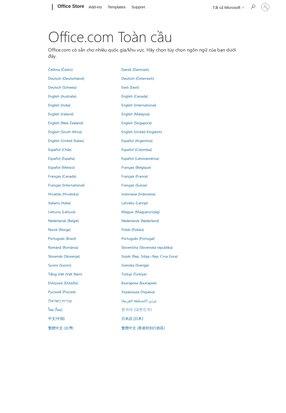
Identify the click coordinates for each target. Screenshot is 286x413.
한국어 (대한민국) (136, 309)
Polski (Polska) (132, 229)
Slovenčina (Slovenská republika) (147, 247)
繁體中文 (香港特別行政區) (143, 327)
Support (138, 7)
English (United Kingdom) (141, 131)
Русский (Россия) (62, 291)
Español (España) (61, 158)
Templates (117, 7)
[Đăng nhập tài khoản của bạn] (265, 7)
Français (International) (66, 185)
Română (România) (63, 247)
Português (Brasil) (62, 238)
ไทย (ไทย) (55, 309)
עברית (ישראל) (60, 300)
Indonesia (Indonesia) (138, 193)
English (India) (59, 105)
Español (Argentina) (137, 140)
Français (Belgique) (136, 167)
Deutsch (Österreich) (137, 78)
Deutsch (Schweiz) (62, 87)
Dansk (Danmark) (135, 69)
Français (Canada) (62, 176)
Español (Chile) (59, 149)
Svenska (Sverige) (135, 265)
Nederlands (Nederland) (140, 220)
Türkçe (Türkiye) (134, 273)
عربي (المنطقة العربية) (139, 300)
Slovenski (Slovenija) (64, 256)
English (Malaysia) (135, 113)
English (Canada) (134, 96)
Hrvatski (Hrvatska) (63, 193)
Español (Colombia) (136, 149)
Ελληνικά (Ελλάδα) (63, 282)
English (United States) (66, 140)
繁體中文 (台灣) (60, 327)
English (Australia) (62, 96)
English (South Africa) (65, 131)
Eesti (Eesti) (130, 87)
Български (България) (138, 282)
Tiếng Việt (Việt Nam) (65, 273)
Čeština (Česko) (60, 69)
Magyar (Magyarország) (140, 211)
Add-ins (95, 7)
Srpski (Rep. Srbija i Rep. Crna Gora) (149, 256)
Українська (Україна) (138, 291)
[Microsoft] (32, 7)
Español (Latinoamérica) (140, 158)
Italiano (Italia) (59, 202)
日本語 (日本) (132, 318)
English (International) (138, 105)
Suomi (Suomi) (59, 265)
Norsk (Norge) (59, 229)
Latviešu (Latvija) (134, 202)
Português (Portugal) (138, 238)
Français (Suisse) (134, 185)
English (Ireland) (61, 113)
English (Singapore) (136, 122)
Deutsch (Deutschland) (66, 78)
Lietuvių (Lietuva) (61, 211)
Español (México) (61, 167)
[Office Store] (70, 7)
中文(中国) (56, 318)
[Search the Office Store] (252, 7)
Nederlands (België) (63, 220)
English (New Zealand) (65, 122)
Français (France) (134, 176)
